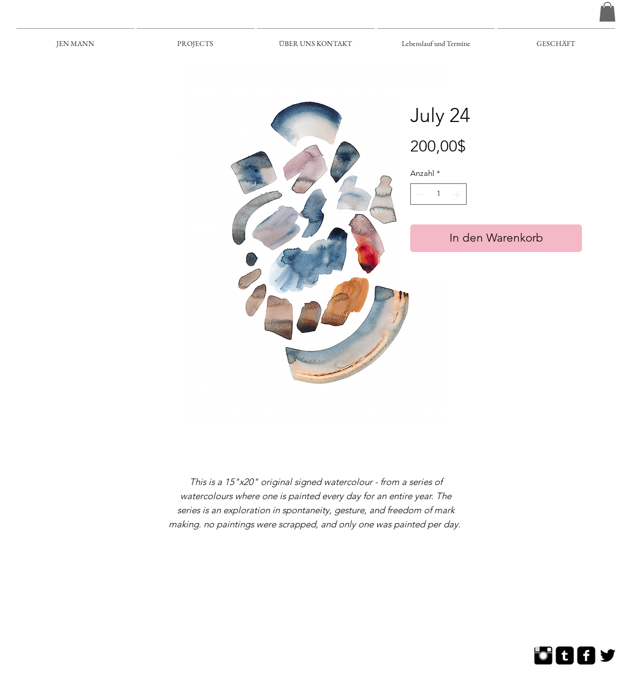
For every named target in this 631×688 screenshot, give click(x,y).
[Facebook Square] (586, 655)
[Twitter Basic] (607, 655)
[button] (607, 11)
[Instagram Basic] (543, 655)
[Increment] (458, 194)
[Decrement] (419, 194)
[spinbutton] (439, 194)
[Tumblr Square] (565, 655)
